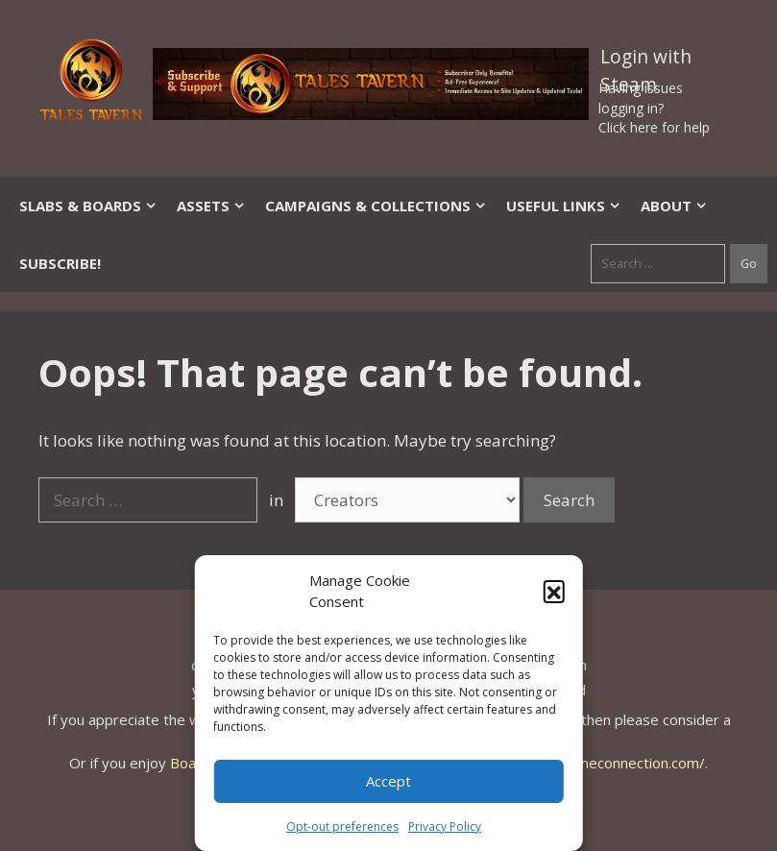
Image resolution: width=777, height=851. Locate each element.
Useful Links (563, 205)
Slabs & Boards (88, 205)
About (674, 205)
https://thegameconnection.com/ (596, 762)
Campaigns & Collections (376, 205)
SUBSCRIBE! (60, 263)
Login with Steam (646, 60)
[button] (554, 590)
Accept (388, 780)
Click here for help (654, 127)
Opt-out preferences (342, 826)
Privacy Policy (444, 826)
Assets (211, 205)
